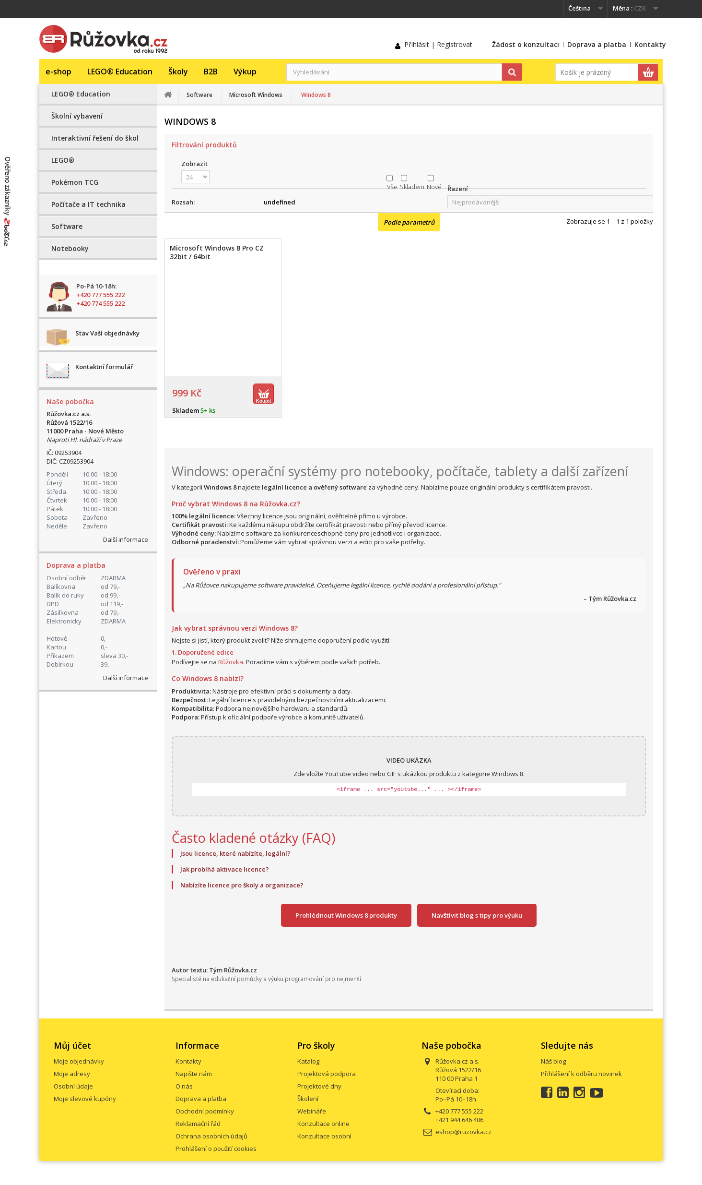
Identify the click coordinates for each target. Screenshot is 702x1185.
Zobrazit (194, 163)
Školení (307, 1098)
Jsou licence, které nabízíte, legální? (235, 853)
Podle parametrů (409, 222)
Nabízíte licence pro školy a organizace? (242, 885)
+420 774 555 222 (100, 303)
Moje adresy (72, 1073)
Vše (392, 186)
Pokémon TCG (74, 182)
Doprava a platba (596, 44)
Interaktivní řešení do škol (95, 138)
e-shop (58, 71)
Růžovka (230, 662)
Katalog (308, 1061)
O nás (184, 1086)
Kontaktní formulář (104, 366)
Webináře (311, 1111)
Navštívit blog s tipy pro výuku (477, 915)
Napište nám (194, 1073)
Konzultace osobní (324, 1136)
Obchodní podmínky (205, 1111)
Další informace (125, 539)
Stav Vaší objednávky (107, 333)
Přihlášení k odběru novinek (581, 1073)
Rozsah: (183, 202)
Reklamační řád (198, 1123)
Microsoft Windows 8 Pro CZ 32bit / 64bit (217, 252)
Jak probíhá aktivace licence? (224, 869)
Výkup (245, 71)
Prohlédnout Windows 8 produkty (346, 915)
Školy (178, 71)
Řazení (457, 188)
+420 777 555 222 (100, 294)
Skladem (412, 186)
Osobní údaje (73, 1086)
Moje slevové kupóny (85, 1098)
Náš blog (553, 1061)
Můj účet (72, 1045)
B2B (211, 71)
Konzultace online (323, 1123)
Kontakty (650, 44)
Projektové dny (319, 1086)
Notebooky (70, 248)
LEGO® (62, 160)
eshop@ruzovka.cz (463, 1131)
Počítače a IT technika (88, 204)
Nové (434, 186)
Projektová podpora (326, 1073)
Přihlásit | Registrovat (438, 44)
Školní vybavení (77, 115)
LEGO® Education (119, 71)
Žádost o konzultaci (525, 44)
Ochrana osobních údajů (211, 1136)
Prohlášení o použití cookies (216, 1148)
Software (66, 226)
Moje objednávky (79, 1061)
